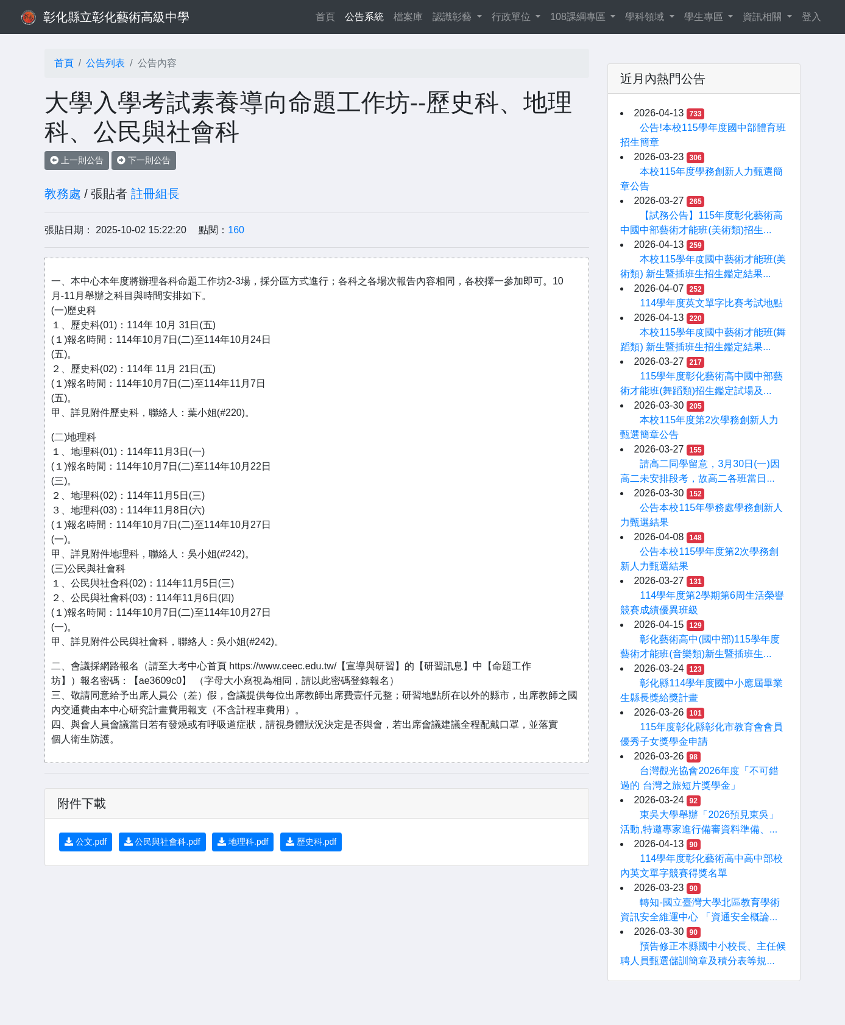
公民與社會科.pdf (162, 842)
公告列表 (105, 63)
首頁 (328, 15)
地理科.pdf (242, 842)
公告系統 (364, 17)
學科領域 (645, 17)
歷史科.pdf (311, 842)
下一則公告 (144, 160)
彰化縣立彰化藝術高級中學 (116, 17)
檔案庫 (408, 17)
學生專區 (705, 17)
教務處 (62, 193)
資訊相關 (763, 17)
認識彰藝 (453, 17)
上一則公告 (77, 160)
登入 (811, 17)
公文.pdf (86, 842)
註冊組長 (155, 193)
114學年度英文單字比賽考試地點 (711, 303)
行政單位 (512, 17)
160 (236, 230)
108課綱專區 (579, 17)
